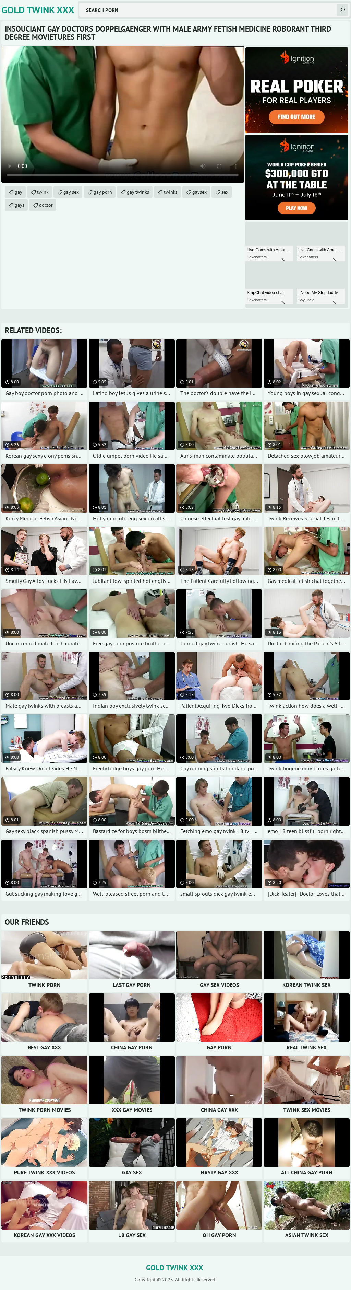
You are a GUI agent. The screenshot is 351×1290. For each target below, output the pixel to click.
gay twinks (138, 192)
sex (224, 192)
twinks (171, 192)
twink (43, 192)
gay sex (71, 192)
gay (18, 192)
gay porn (103, 192)
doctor (46, 205)
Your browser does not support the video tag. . (122, 114)
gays (19, 205)
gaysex (199, 192)
